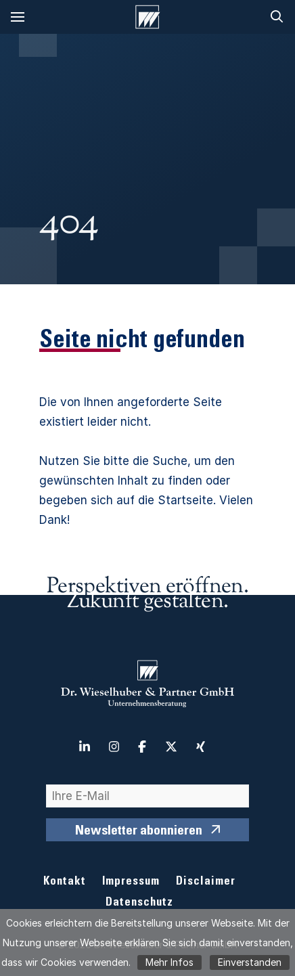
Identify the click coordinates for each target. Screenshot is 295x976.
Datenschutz (139, 903)
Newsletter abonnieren (138, 832)
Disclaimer (205, 882)
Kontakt (64, 882)
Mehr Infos (169, 962)
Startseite (185, 500)
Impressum (131, 882)
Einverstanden (249, 962)
